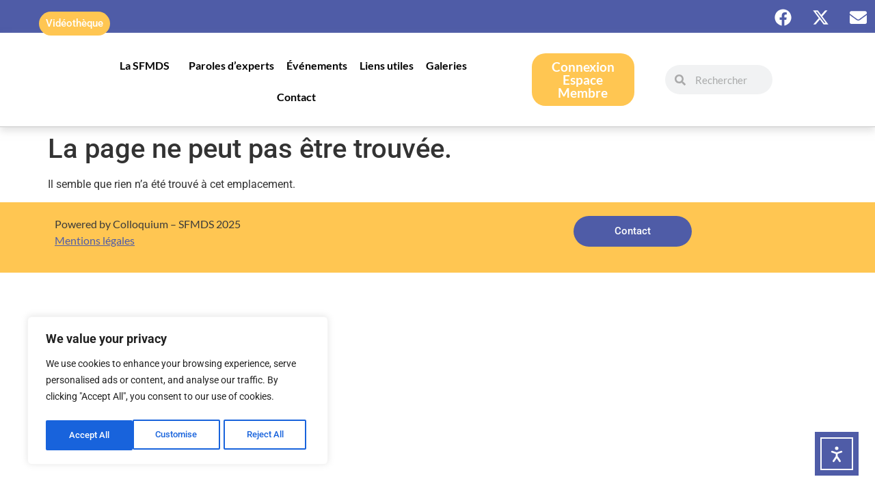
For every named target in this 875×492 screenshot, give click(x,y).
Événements (316, 65)
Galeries (450, 65)
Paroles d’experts (231, 65)
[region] (177, 393)
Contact (296, 96)
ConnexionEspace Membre (583, 79)
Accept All (268, 435)
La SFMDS (148, 65)
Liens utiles (387, 65)
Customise (89, 435)
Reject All (179, 435)
